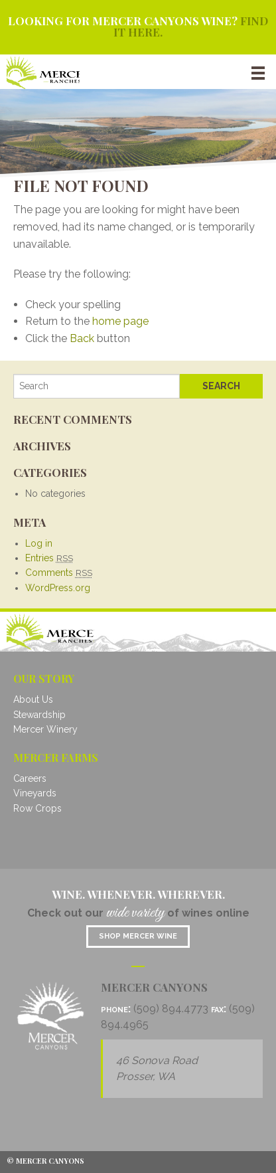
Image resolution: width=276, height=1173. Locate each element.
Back (82, 338)
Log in (38, 543)
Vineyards (34, 793)
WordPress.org (57, 588)
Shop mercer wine (138, 936)
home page (120, 321)
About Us (33, 699)
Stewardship (39, 714)
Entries (49, 558)
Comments (58, 572)
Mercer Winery (45, 729)
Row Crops (37, 808)
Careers (29, 778)
